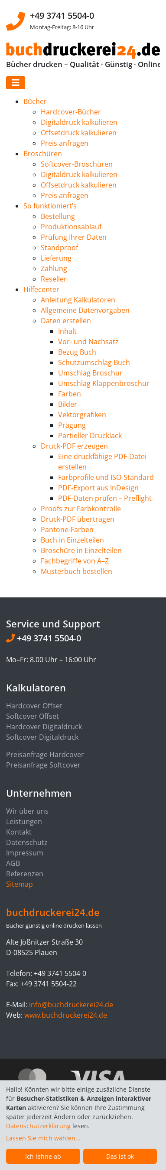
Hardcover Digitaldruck (44, 726)
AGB (13, 863)
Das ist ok (120, 1156)
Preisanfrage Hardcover (45, 754)
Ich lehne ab (43, 1156)
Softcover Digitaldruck (42, 737)
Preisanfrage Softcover (43, 765)
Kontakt (19, 832)
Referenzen (24, 873)
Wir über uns (27, 811)
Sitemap (19, 884)
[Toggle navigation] (15, 82)
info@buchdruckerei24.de (71, 1004)
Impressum (24, 853)
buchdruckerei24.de (53, 912)
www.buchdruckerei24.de (65, 1015)
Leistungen (24, 821)
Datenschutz (27, 842)
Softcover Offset (32, 716)
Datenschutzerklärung (38, 1126)
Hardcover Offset (34, 706)
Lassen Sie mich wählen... (43, 1138)
